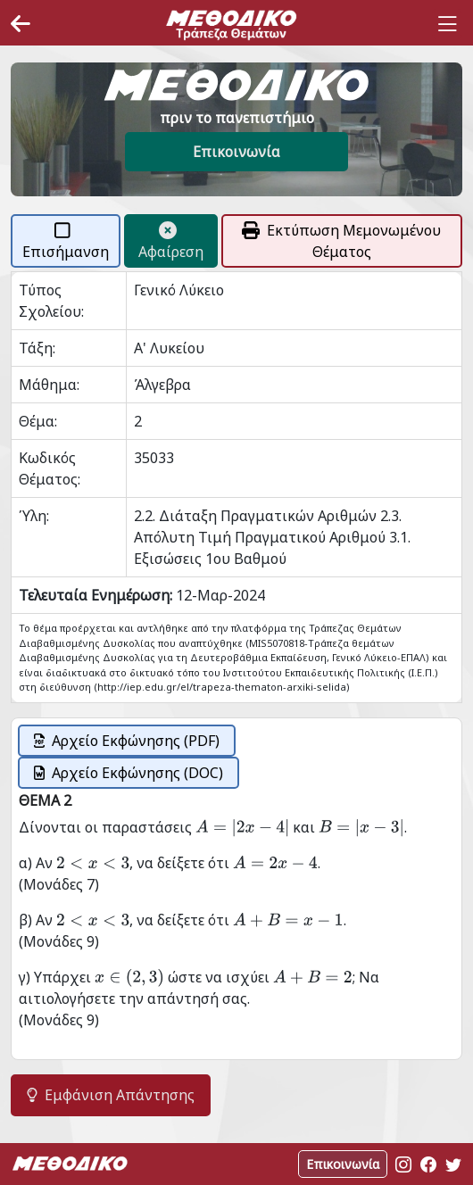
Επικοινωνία (236, 152)
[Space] (231, 24)
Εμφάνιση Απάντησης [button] (111, 1095)
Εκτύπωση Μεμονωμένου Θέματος (341, 240)
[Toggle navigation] (447, 24)
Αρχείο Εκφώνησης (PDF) (127, 740)
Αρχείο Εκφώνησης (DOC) (128, 773)
